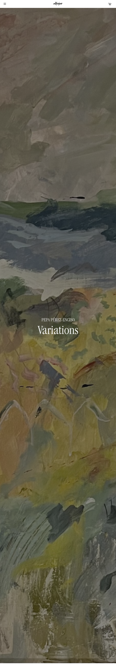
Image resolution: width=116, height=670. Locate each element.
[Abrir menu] (5, 4)
